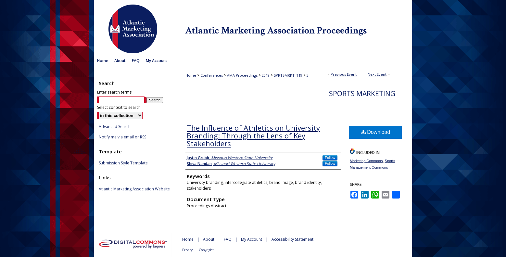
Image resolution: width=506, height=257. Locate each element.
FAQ (228, 239)
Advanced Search (115, 126)
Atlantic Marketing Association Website (134, 189)
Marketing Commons (366, 161)
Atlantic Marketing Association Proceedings (292, 27)
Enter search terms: (115, 92)
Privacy (187, 250)
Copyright (206, 250)
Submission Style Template (123, 163)
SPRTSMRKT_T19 (288, 75)
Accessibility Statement (292, 239)
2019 (266, 75)
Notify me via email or (122, 137)
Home (190, 75)
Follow (330, 158)
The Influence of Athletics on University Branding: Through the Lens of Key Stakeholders (253, 135)
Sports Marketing (362, 93)
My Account (251, 239)
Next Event (377, 74)
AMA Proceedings (243, 75)
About (208, 239)
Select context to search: (119, 107)
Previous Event (344, 74)
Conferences (212, 75)
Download (375, 132)
